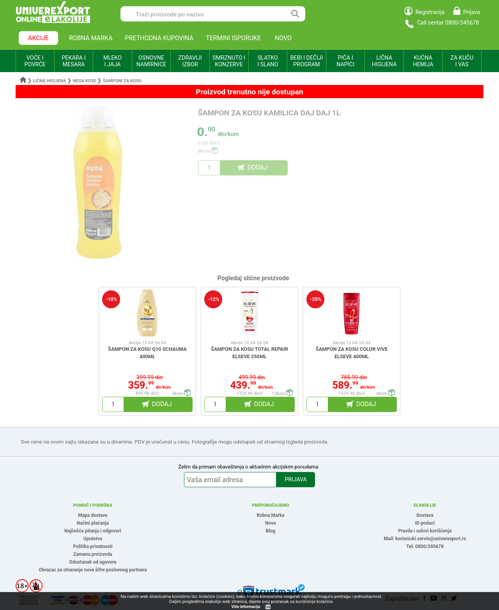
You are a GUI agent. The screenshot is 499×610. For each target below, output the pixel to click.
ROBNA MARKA (91, 38)
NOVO (283, 38)
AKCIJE (38, 38)
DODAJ (257, 167)
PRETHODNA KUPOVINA (159, 38)
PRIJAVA (295, 479)
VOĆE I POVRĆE (35, 61)
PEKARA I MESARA (73, 61)
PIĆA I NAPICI (345, 61)
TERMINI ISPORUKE (233, 38)
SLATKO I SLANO (267, 61)
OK (268, 607)
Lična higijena (50, 80)
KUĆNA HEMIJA (423, 61)
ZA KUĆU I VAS (461, 61)
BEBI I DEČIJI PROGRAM (306, 61)
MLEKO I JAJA (112, 61)
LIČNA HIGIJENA (384, 61)
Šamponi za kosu (122, 80)
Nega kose (84, 80)
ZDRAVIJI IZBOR (190, 61)
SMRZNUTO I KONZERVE (228, 61)
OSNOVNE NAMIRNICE (151, 61)
